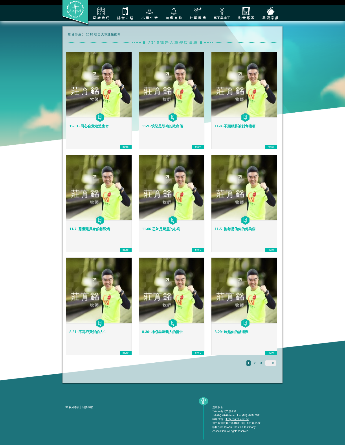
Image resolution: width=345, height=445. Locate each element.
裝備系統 (173, 13)
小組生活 (149, 13)
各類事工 (222, 13)
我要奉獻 (270, 13)
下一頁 (271, 363)
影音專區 (246, 13)
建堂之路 (125, 13)
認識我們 (101, 13)
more (125, 146)
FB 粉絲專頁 (72, 407)
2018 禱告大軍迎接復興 (103, 34)
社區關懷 (198, 13)
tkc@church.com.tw (237, 419)
